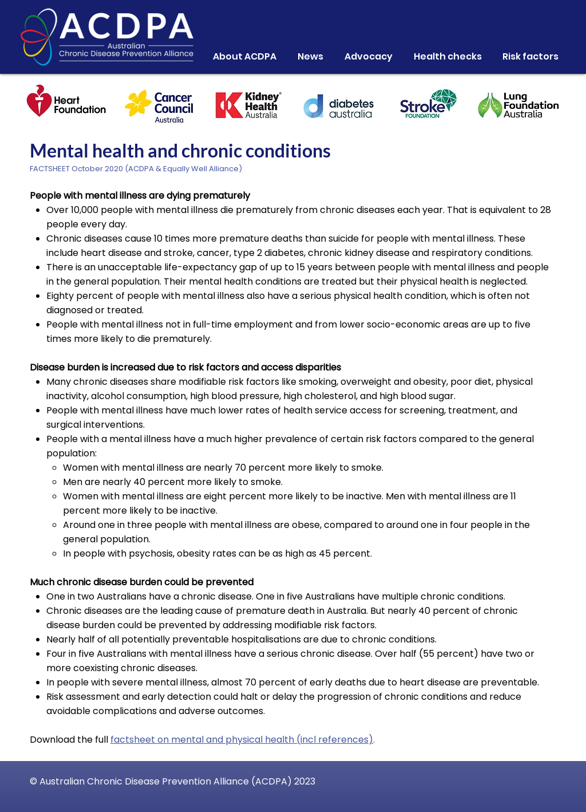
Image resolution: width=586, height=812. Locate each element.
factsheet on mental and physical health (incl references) (241, 739)
